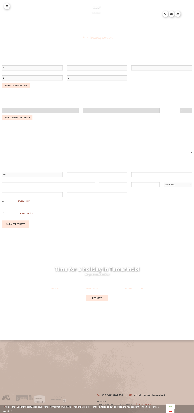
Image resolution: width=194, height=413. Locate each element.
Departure (92, 288)
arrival (5, 106)
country (167, 181)
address (6, 181)
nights (182, 106)
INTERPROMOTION (78, 404)
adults (5, 74)
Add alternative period (17, 117)
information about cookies (107, 406)
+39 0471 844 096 (112, 395)
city (133, 181)
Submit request (15, 224)
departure (88, 106)
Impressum (15, 404)
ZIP (100, 181)
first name (72, 171)
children (71, 74)
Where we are (143, 404)
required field (105, 225)
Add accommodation (16, 85)
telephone (71, 191)
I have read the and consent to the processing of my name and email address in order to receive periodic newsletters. (60, 201)
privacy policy (24, 201)
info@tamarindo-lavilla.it (155, 395)
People (128, 288)
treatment (136, 64)
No (170, 410)
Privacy (4, 404)
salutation (7, 171)
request (97, 298)
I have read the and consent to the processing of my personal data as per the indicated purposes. (58, 213)
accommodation (75, 64)
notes (4, 124)
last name (136, 171)
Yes (170, 407)
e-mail (5, 191)
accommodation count (13, 64)
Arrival (55, 288)
